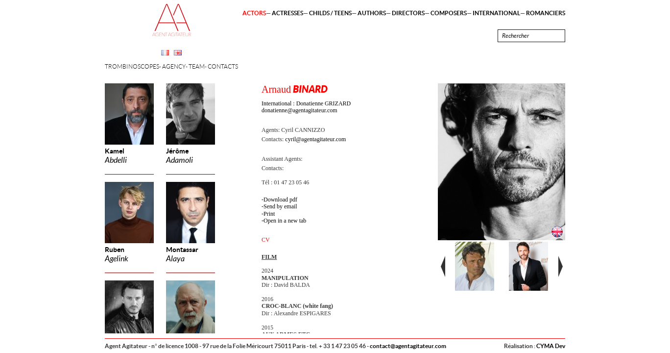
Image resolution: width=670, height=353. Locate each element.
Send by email (280, 206)
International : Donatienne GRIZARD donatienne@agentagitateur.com (306, 107)
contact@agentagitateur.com (408, 346)
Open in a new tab (284, 220)
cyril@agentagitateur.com (315, 139)
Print (269, 213)
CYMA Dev (550, 346)
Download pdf (280, 199)
